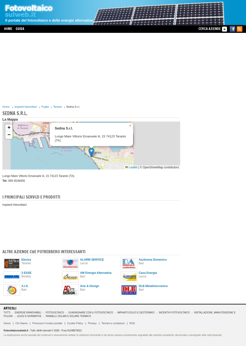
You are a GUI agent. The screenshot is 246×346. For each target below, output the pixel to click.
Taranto (57, 106)
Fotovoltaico (55, 312)
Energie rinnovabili (28, 312)
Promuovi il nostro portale (47, 323)
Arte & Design (89, 286)
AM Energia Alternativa (95, 273)
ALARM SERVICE (92, 259)
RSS (132, 323)
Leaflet (131, 167)
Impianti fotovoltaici (26, 106)
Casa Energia (148, 273)
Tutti (7, 312)
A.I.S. (25, 286)
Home (8, 28)
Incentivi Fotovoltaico (174, 312)
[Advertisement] (91, 68)
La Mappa (10, 119)
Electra (26, 259)
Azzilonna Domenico (153, 259)
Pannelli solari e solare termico (68, 316)
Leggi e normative (29, 316)
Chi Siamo (21, 323)
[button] (91, 152)
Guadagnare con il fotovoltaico (90, 312)
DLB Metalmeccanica (153, 286)
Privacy (92, 323)
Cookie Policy (75, 323)
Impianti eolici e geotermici (135, 312)
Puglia (45, 106)
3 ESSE (26, 273)
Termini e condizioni (113, 323)
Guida (20, 28)
